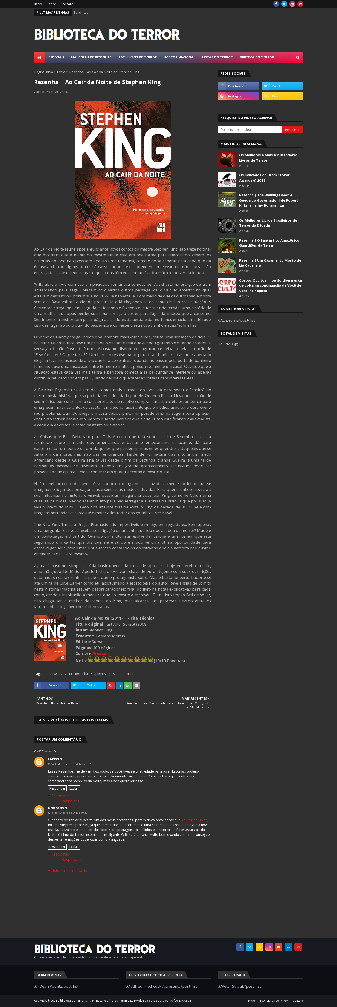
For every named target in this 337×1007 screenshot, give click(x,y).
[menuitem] (39, 57)
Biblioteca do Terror (71, 1001)
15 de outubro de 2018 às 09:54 (70, 812)
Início (38, 4)
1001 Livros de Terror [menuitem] (137, 57)
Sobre (51, 4)
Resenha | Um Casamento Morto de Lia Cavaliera (270, 263)
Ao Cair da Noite (194, 820)
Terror (61, 72)
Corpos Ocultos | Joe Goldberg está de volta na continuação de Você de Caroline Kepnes (270, 285)
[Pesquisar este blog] (250, 129)
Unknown (57, 807)
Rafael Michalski (47, 92)
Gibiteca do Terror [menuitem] (257, 57)
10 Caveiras (53, 673)
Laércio (55, 759)
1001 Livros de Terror (274, 1001)
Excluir (74, 788)
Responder (57, 788)
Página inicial (44, 72)
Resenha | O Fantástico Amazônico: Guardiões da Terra (269, 243)
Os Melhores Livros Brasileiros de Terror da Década (268, 223)
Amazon (100, 653)
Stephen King (100, 673)
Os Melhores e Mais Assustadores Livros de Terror (268, 158)
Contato (67, 4)
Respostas (60, 795)
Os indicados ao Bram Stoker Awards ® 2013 (264, 178)
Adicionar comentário (67, 870)
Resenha (81, 673)
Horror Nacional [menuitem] (179, 57)
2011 (68, 673)
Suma (117, 673)
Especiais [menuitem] (56, 57)
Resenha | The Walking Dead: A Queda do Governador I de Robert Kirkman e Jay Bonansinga (268, 200)
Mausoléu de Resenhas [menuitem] (91, 57)
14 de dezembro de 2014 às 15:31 (71, 764)
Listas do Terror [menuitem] (217, 57)
